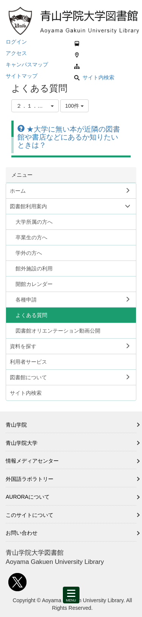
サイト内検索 (94, 77)
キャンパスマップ (27, 64)
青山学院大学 (21, 443)
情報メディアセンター (32, 461)
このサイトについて (29, 515)
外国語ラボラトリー (29, 479)
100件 (74, 106)
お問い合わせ (21, 533)
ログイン (16, 42)
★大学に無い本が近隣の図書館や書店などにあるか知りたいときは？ (68, 137)
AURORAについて (28, 497)
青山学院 (16, 425)
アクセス (16, 53)
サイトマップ (21, 76)
